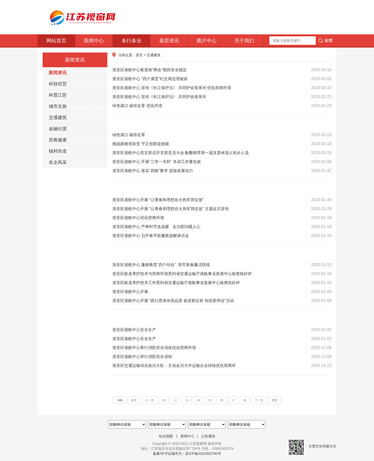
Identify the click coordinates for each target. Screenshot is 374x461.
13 (186, 400)
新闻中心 (94, 40)
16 (221, 400)
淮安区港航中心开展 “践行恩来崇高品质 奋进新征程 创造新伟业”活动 (221, 300)
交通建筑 (58, 117)
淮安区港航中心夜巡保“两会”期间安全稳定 (221, 69)
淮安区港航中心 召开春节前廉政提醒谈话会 (221, 235)
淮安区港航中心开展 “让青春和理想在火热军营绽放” (221, 199)
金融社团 (58, 128)
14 (198, 400)
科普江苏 (58, 95)
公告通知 (208, 436)
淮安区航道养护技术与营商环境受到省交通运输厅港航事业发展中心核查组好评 (221, 273)
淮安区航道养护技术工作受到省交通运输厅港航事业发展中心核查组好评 (221, 282)
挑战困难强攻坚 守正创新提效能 (221, 143)
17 (233, 400)
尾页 (275, 400)
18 (244, 400)
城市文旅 (58, 106)
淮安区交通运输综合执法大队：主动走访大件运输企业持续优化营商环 (221, 365)
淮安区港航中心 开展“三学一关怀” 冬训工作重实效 (221, 161)
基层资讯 (169, 40)
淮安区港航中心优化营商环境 (221, 217)
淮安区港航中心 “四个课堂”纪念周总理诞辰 (221, 78)
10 (163, 400)
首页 (139, 55)
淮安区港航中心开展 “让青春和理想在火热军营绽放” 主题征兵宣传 (221, 208)
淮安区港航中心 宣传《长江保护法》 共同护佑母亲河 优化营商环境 (221, 87)
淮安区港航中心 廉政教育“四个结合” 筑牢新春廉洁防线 (221, 264)
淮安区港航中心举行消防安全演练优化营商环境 (221, 347)
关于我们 (244, 40)
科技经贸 (58, 83)
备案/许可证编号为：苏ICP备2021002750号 (187, 454)
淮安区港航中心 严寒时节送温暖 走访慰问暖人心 (221, 226)
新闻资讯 (58, 72)
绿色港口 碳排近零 (221, 134)
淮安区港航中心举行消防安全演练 (221, 356)
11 (175, 400)
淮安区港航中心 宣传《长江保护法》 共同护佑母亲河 (221, 96)
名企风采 (58, 162)
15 (210, 400)
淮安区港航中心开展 (221, 291)
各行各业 (131, 40)
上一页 (149, 400)
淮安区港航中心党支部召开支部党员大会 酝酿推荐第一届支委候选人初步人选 (221, 152)
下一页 (258, 400)
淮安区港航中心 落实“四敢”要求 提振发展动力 (221, 170)
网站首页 (56, 40)
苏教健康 (58, 139)
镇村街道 (58, 151)
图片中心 (207, 40)
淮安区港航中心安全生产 (221, 329)
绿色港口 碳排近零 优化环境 (221, 105)
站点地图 (166, 436)
